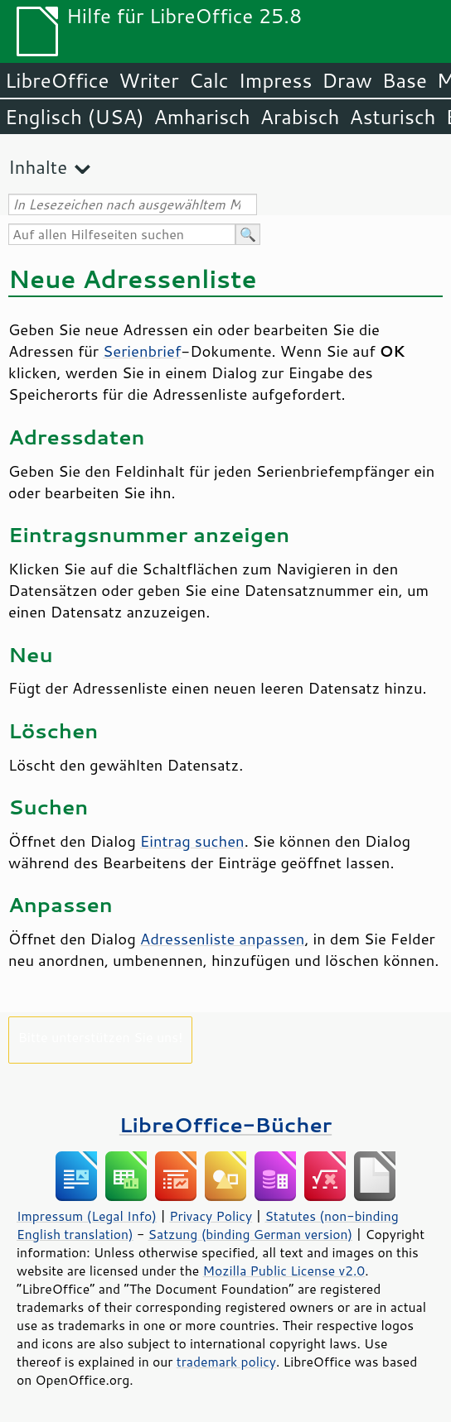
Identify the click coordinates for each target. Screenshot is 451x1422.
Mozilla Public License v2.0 (284, 1270)
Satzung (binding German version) (250, 1234)
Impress (276, 80)
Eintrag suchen (192, 841)
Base (404, 80)
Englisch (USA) (74, 117)
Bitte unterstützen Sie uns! (100, 1036)
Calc (209, 80)
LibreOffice (57, 80)
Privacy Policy (210, 1216)
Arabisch (300, 117)
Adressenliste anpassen (222, 938)
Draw (346, 80)
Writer (148, 80)
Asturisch (392, 117)
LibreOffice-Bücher (225, 1124)
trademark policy (226, 1361)
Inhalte (37, 167)
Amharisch (202, 117)
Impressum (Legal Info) (87, 1216)
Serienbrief (142, 351)
